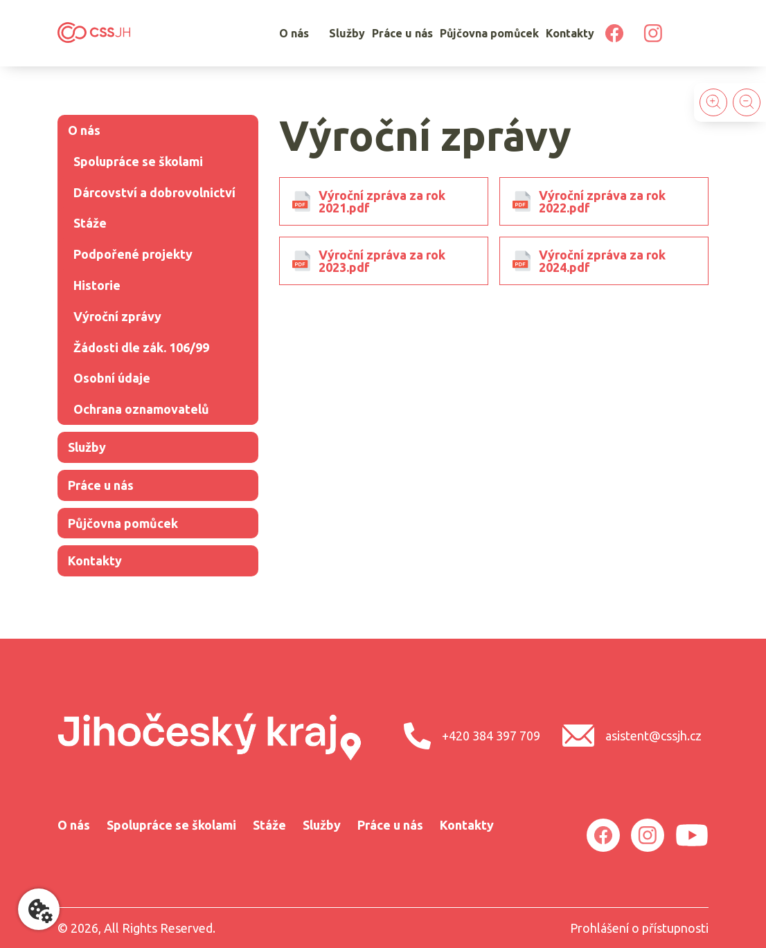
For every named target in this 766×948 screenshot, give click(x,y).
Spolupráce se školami (138, 161)
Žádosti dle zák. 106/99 (141, 347)
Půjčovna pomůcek (489, 33)
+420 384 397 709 (472, 735)
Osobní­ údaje (111, 378)
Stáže (90, 223)
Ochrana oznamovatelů (141, 409)
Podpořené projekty (133, 254)
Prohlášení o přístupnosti (639, 928)
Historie (97, 285)
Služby (347, 33)
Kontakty (570, 33)
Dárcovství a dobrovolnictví (154, 192)
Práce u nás (402, 33)
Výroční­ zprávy (117, 316)
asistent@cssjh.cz (632, 735)
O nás (294, 33)
